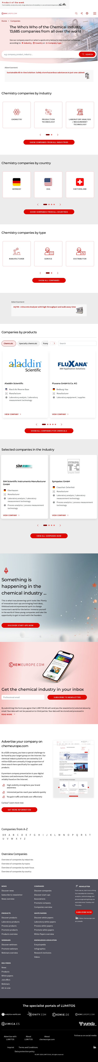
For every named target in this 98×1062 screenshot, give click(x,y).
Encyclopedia (40, 944)
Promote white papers (44, 930)
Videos (37, 957)
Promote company (42, 903)
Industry (27, 43)
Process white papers (43, 926)
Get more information (19, 809)
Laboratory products (11, 921)
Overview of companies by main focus (18, 867)
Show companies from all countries (49, 212)
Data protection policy (24, 1051)
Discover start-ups (42, 894)
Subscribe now (84, 912)
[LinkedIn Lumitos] (94, 1047)
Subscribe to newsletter (67, 697)
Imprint (10, 1047)
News (4, 967)
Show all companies (49, 280)
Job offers (6, 979)
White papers (7, 975)
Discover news (8, 890)
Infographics (39, 948)
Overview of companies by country (16, 871)
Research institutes (42, 952)
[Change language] (87, 13)
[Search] (76, 13)
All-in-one (6, 988)
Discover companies (43, 890)
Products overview (9, 934)
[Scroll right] (54, 343)
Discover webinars (9, 944)
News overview (8, 899)
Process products (9, 926)
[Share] (81, 13)
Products (5, 971)
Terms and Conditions (28, 1047)
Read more (9, 714)
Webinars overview (10, 952)
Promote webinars (10, 948)
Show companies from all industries (49, 142)
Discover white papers (43, 917)
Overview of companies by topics (16, 863)
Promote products (10, 930)
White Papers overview (44, 934)
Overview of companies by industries (17, 859)
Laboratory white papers (45, 921)
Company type (54, 43)
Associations (39, 899)
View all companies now (49, 536)
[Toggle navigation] (94, 13)
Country (39, 43)
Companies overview (43, 907)
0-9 (4, 834)
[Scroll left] (51, 343)
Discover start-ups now (20, 625)
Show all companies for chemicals (49, 430)
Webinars (6, 984)
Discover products (9, 917)
